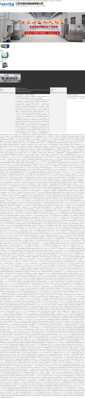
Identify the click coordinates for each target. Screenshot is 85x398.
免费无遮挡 (11, 197)
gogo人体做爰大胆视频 (32, 172)
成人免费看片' (34, 321)
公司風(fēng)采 (60, 6)
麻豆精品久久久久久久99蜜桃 (30, 205)
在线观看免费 (34, 129)
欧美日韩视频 (35, 250)
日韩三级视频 (28, 380)
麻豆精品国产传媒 (17, 304)
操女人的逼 (29, 132)
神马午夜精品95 (19, 240)
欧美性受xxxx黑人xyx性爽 (76, 271)
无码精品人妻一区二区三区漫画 (61, 393)
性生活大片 (7, 240)
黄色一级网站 (50, 228)
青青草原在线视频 (54, 246)
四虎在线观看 (46, 316)
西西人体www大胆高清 (26, 212)
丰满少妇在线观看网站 (74, 200)
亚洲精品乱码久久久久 (79, 144)
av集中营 (40, 364)
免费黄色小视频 (37, 202)
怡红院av (66, 339)
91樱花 (27, 149)
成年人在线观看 (44, 377)
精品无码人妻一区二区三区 (64, 202)
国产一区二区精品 (37, 184)
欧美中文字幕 (2, 367)
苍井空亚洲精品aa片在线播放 (71, 225)
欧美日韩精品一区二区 (49, 352)
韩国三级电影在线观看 (9, 152)
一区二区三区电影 (73, 151)
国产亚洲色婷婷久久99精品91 (67, 213)
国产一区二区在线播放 (38, 225)
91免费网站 (82, 223)
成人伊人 (72, 253)
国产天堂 (71, 286)
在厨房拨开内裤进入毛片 (31, 301)
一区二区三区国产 (45, 241)
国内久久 (54, 147)
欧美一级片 (51, 339)
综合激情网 (8, 212)
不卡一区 (39, 372)
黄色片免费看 (27, 109)
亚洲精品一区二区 (9, 136)
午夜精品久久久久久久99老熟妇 (57, 248)
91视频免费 (60, 304)
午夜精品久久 (33, 103)
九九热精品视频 (66, 144)
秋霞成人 (19, 367)
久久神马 (2, 278)
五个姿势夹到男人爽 (28, 289)
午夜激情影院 (36, 101)
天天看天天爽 (7, 253)
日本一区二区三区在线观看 (66, 271)
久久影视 (28, 99)
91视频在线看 (65, 215)
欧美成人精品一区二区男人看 (24, 103)
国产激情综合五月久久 (60, 253)
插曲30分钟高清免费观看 (17, 360)
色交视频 (7, 273)
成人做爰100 (36, 200)
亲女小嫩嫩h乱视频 (22, 187)
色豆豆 (80, 208)
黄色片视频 (51, 276)
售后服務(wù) (79, 6)
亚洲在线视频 (29, 157)
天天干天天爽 (27, 131)
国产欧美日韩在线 (31, 393)
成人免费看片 (39, 260)
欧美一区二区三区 (22, 261)
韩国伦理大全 (34, 347)
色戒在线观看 (54, 182)
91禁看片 (41, 233)
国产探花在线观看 (26, 136)
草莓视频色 (59, 147)
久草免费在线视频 (70, 137)
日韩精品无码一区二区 (23, 258)
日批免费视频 (22, 124)
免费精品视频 (65, 184)
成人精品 (50, 198)
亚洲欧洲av (43, 106)
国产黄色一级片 (82, 281)
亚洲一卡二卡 (22, 245)
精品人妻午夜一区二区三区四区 (37, 108)
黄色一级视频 (75, 281)
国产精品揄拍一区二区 (71, 236)
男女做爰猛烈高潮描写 (44, 101)
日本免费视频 (25, 372)
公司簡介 (60, 3)
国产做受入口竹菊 (28, 197)
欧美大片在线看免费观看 (79, 331)
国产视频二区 (49, 293)
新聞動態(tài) (78, 3)
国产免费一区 (39, 129)
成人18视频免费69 (34, 212)
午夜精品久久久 (71, 255)
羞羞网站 (3, 350)
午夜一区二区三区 (40, 352)
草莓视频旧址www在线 (42, 273)
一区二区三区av (61, 235)
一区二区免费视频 (68, 301)
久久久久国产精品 (35, 319)
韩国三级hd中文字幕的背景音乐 (27, 367)
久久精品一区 (40, 144)
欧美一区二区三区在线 (58, 175)
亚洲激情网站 (51, 243)
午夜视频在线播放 (61, 360)
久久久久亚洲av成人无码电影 (47, 375)
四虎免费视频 (72, 198)
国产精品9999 (44, 187)
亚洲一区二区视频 (78, 189)
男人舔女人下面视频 (19, 294)
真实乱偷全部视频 (27, 129)
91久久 (4, 179)
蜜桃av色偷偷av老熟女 (41, 388)
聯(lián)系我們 (6, 10)
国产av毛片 (72, 278)
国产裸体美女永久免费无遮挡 (78, 190)
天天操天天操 (37, 106)
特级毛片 (31, 281)
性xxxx (41, 255)
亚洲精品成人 (70, 180)
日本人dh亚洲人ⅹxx (45, 185)
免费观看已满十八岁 (57, 165)
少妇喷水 (33, 104)
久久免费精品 (31, 210)
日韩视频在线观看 (54, 160)
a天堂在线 (33, 131)
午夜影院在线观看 (41, 385)
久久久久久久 (24, 172)
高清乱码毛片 (21, 388)
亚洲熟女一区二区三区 (31, 137)
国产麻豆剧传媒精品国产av (66, 210)
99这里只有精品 (32, 121)
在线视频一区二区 (58, 241)
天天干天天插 (53, 151)
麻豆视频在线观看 (63, 136)
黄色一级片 (8, 393)
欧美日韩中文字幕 (17, 276)
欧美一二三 (67, 169)
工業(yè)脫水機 (3, 69)
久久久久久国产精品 (54, 370)
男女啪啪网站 (41, 316)
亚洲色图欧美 (9, 142)
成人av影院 (24, 250)
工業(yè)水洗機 (3, 59)
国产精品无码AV (19, 281)
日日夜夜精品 (68, 149)
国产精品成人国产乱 (30, 238)
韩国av (76, 344)
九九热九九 (15, 157)
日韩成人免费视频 (32, 185)
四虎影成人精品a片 (35, 170)
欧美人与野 (63, 149)
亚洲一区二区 (20, 157)
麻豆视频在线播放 (16, 146)
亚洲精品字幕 (56, 202)
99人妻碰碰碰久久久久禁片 (50, 374)
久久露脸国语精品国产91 (11, 205)
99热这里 (29, 243)
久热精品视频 (52, 306)
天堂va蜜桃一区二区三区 (65, 170)
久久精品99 (22, 146)
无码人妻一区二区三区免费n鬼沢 (15, 207)
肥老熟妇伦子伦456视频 (76, 157)
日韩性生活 (73, 344)
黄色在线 (77, 243)
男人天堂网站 (70, 298)
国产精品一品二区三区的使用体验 (71, 218)
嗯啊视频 (80, 179)
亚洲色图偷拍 (22, 248)
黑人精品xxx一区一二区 (10, 299)
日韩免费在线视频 (51, 319)
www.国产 (46, 296)
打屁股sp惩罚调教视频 (19, 225)
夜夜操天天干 (59, 184)
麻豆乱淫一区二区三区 (49, 165)
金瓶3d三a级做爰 (38, 222)
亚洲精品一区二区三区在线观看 (32, 395)
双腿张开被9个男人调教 (46, 182)
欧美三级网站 (77, 278)
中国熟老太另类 (35, 132)
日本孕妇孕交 (56, 339)
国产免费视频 (76, 139)
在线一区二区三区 (17, 189)
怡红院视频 (21, 149)
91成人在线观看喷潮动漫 (72, 251)
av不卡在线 (2, 235)
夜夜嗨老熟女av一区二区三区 (25, 284)
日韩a (24, 192)
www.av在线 (37, 345)
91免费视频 (34, 152)
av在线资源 (8, 202)
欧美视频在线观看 (39, 136)
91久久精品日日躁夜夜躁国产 (76, 228)
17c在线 (29, 189)
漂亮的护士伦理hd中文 (6, 256)
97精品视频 (70, 230)
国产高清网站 (70, 393)
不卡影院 (56, 322)
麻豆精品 (14, 167)
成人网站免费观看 (70, 345)
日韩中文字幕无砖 (49, 279)
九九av (69, 222)
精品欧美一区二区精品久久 (54, 136)
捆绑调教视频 (55, 390)
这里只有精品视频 (70, 136)
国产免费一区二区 (29, 180)
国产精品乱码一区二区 (29, 198)
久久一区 (41, 139)
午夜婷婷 (41, 256)
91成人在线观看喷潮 (19, 108)
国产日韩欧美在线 (41, 197)
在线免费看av (34, 354)
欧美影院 (7, 350)
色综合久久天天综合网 (7, 187)
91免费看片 (54, 324)
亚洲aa (16, 137)
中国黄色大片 (22, 109)
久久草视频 (39, 281)
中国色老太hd (66, 164)
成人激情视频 (15, 136)
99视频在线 (45, 146)
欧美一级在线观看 (9, 217)
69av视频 (12, 225)
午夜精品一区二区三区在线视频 (24, 177)
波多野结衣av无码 (38, 147)
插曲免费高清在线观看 (17, 172)
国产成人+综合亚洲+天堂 (69, 289)
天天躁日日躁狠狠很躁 (63, 180)
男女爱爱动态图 (16, 174)
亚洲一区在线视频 (44, 202)
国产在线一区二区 (40, 357)
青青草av (64, 225)
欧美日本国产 (61, 207)
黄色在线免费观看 (35, 127)
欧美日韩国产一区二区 (13, 233)
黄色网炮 (3, 139)
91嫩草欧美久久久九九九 (35, 317)
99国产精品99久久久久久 (31, 266)
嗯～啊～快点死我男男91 (41, 126)
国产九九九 (78, 160)
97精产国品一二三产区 (6, 185)
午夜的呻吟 (46, 250)
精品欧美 (55, 327)
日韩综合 (54, 263)
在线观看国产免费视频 (17, 141)
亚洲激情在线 (33, 177)
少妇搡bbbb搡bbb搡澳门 (60, 152)
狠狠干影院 (10, 241)
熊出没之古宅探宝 (66, 258)
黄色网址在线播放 (78, 357)
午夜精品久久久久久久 (29, 286)
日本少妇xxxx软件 (32, 332)
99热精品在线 (79, 312)
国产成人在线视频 (9, 174)
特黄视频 (61, 307)
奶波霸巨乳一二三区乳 (21, 238)
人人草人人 (69, 245)
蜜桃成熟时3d (23, 345)
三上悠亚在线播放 (24, 309)
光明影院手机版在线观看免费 (14, 349)
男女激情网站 (10, 189)
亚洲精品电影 (4, 336)
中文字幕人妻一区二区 (56, 217)
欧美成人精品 (66, 233)
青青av (26, 184)
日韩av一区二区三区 (41, 218)
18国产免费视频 (36, 139)
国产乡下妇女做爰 (8, 167)
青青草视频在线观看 (15, 185)
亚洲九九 (83, 276)
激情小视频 (42, 230)
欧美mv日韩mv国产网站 (22, 113)
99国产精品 (32, 99)
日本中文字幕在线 (74, 141)
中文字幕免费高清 (22, 111)
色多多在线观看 (76, 197)
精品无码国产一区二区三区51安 (50, 336)
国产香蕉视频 (45, 205)
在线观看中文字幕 (47, 245)
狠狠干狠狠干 (46, 116)
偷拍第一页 (48, 255)
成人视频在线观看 (31, 382)
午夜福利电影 (43, 217)
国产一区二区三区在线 (78, 134)
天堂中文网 (12, 260)
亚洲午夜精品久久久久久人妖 (59, 240)
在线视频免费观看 (34, 236)
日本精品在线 (76, 137)
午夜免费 (36, 241)
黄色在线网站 (28, 126)
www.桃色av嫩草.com (14, 253)
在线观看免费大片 (68, 283)
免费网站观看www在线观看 (74, 238)
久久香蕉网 (41, 331)
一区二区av (54, 157)
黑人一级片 (52, 174)
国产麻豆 (32, 202)
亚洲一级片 (12, 195)
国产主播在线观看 (72, 332)
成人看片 (15, 151)
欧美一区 (40, 228)
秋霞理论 (20, 137)
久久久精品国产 (39, 152)
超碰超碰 (57, 174)
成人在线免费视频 (44, 121)
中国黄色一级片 (81, 212)
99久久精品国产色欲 (51, 251)
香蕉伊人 (67, 182)
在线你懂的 (38, 185)
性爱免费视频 (61, 339)
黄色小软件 (6, 349)
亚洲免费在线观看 (29, 179)
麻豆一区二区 (62, 388)
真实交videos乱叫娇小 (61, 185)
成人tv (71, 182)
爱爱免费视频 (38, 279)
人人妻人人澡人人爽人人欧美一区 (64, 334)
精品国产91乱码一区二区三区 (70, 360)
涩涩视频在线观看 (65, 380)
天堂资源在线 (34, 306)
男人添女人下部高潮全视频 (6, 392)
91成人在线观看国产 (41, 288)
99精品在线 (38, 121)
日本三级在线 (45, 301)
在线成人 (2, 245)
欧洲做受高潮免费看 (15, 162)
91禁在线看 (2, 319)
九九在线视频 (56, 180)
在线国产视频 (69, 197)
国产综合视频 (60, 144)
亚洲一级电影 (11, 359)
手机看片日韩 (58, 230)
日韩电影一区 (38, 103)
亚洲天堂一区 (68, 147)
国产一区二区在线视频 (78, 261)
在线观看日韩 (13, 319)
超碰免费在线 (42, 170)
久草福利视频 (47, 197)
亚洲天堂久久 (28, 160)
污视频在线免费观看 (75, 223)
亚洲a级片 (8, 195)
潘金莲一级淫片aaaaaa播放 (46, 383)
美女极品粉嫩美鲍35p (49, 210)
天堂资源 (70, 336)
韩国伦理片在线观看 (47, 256)
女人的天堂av (38, 311)
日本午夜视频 (57, 321)
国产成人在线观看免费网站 (29, 159)
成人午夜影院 (35, 179)
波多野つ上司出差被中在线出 (54, 392)
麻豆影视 (44, 149)
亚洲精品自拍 (24, 223)
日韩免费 (22, 327)
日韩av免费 (44, 179)
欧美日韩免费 (11, 223)
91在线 (24, 157)
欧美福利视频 (57, 288)
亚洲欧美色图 (44, 160)
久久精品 (50, 157)
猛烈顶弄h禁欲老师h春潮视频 (5, 162)
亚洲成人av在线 (57, 210)
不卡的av (75, 165)
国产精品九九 (15, 149)
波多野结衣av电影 (24, 230)
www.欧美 (3, 316)
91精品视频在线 (28, 104)
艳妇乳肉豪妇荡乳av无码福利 (33, 314)
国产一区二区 (34, 365)
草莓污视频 (68, 367)
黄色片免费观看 (80, 151)
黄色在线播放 (45, 321)
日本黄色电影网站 (18, 250)
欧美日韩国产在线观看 (71, 162)
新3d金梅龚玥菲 (64, 230)
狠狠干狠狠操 (71, 304)
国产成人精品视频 (9, 210)
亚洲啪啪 (29, 223)
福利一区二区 (48, 248)
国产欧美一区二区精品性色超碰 (26, 213)
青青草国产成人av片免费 (25, 268)
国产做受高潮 (54, 256)
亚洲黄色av (24, 354)
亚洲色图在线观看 (80, 147)
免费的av (29, 319)
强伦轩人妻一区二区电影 (40, 104)
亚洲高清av (42, 296)
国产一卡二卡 (4, 279)
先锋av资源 (21, 136)
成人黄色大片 (2, 182)
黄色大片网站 (33, 195)
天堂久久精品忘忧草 (74, 258)
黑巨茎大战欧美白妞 (9, 274)
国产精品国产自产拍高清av (18, 278)
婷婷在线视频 (78, 172)
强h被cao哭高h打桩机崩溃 (7, 306)
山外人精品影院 (52, 321)
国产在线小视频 (21, 159)
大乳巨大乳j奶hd (81, 218)
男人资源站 (63, 329)
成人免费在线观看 (16, 182)
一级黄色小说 (46, 306)
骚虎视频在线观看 (13, 369)
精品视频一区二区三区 (20, 205)
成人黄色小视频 (25, 355)
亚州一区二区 (40, 350)
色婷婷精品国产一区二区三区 (62, 222)
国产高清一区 (54, 223)
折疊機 (1, 50)
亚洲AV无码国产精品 (11, 294)
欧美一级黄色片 (21, 336)
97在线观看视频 (32, 222)
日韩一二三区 (78, 154)
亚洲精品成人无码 (80, 165)
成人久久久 (36, 380)
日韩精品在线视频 (54, 236)
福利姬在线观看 (57, 205)
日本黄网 (1, 198)
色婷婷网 (7, 316)
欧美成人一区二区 (70, 266)
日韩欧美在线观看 (53, 235)
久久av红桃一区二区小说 (17, 241)
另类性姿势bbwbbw (72, 233)
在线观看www (28, 345)
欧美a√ (76, 212)
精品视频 (15, 238)
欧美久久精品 (33, 116)
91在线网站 (58, 345)
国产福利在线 (55, 139)
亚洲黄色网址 (43, 337)
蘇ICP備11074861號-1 (19, 93)
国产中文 (4, 289)
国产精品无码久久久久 (36, 213)
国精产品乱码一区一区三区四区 (62, 336)
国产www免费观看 (50, 213)
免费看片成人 (11, 334)
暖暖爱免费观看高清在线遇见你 (23, 283)
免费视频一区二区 (54, 312)
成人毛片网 (49, 324)
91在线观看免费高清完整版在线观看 (19, 307)
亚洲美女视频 (49, 187)
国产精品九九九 (31, 147)
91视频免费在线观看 (53, 185)
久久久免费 (58, 329)
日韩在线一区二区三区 (60, 301)
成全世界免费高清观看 (67, 299)
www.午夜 (19, 364)
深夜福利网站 (4, 329)
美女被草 (79, 276)
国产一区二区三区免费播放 (63, 382)
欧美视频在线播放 (13, 203)
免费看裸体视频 (32, 311)
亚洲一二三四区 (16, 248)
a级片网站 (23, 139)
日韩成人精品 (51, 159)
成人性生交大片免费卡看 (22, 208)
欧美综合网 (33, 141)
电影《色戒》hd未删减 (18, 152)
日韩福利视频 (59, 189)
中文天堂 (43, 279)
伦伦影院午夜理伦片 (51, 377)
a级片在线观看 (4, 238)
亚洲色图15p (2, 137)
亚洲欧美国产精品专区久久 (73, 387)
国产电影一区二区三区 (63, 387)
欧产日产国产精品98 (28, 215)
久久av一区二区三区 (25, 311)
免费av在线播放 (42, 127)
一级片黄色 (30, 230)
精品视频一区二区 (81, 251)
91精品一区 (55, 218)
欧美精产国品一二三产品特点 (14, 139)
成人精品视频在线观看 (57, 187)
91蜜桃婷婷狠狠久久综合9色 (26, 170)
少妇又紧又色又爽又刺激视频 (40, 114)
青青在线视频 (2, 342)
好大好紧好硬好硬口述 (34, 119)
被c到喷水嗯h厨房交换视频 (25, 322)
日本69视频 (37, 99)
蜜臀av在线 (54, 162)
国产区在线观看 (54, 364)
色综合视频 (21, 127)
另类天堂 (40, 179)
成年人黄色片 (43, 223)
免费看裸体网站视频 (39, 220)
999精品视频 (81, 197)
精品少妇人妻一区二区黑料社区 (64, 322)
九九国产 (9, 192)
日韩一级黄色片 (60, 355)
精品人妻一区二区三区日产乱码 (62, 179)
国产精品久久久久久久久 (40, 122)
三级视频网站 (82, 233)
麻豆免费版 (27, 192)
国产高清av (52, 240)
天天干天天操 (2, 258)
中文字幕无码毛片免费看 (66, 268)
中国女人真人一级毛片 (70, 240)
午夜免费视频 (9, 159)
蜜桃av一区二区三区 (79, 164)
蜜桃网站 (79, 283)
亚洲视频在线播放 (9, 222)
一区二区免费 (26, 210)
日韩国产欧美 (73, 222)
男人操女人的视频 (52, 301)
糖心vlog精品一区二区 (17, 134)
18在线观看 (64, 245)
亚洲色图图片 (6, 198)
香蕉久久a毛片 (79, 195)
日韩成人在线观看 (32, 111)
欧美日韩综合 (64, 298)
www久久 (44, 349)
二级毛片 (26, 336)
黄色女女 (53, 152)
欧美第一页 (43, 372)
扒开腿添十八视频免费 (47, 152)
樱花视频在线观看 (9, 372)
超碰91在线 (47, 177)
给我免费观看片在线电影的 (65, 212)
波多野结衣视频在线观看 (61, 162)
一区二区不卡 (60, 370)
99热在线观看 (69, 317)
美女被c (35, 281)
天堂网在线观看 (8, 319)
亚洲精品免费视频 (34, 334)
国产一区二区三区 (4, 233)
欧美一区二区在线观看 (51, 273)
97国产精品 (17, 322)
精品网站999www (8, 385)
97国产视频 (71, 179)
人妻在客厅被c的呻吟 (9, 151)
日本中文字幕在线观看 (8, 149)
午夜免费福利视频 (50, 142)
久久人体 (7, 197)
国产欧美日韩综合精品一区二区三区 (8, 164)
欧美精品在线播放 (20, 342)
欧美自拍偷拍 (71, 316)
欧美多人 (28, 154)
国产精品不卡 (14, 255)
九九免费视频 (25, 101)
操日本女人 (60, 260)
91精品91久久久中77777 (12, 336)
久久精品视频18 (60, 164)
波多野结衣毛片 (40, 195)
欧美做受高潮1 (68, 203)
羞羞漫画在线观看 (6, 218)
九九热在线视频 (48, 236)
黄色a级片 (45, 129)
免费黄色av (57, 134)
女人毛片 (57, 169)
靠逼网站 (64, 177)
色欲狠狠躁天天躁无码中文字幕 (50, 233)
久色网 (36, 350)
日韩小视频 (42, 99)
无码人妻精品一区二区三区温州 (20, 190)
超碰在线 (71, 190)
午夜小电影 (45, 228)
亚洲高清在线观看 (17, 170)
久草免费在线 (20, 203)
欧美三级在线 (39, 167)
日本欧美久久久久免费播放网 (37, 274)
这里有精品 (2, 167)
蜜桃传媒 (54, 311)
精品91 (55, 179)
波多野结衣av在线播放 (4, 365)
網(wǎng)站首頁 (51, 3)
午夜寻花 (27, 124)
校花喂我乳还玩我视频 (19, 165)
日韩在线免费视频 (44, 184)
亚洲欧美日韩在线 (9, 248)
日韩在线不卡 (71, 164)
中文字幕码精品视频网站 (18, 210)
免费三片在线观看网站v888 (30, 174)
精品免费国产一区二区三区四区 (48, 281)
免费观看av (16, 215)
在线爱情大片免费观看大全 (19, 344)
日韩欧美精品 (63, 217)
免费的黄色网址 (39, 137)
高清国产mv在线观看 (56, 195)
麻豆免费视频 (8, 342)
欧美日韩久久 (34, 189)
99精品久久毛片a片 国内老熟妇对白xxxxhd (44, 208)
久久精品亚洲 (20, 256)
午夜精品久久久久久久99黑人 (23, 175)
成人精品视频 (79, 169)
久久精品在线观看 (62, 137)
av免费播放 (45, 108)
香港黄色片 (78, 263)
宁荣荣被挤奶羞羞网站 (35, 256)
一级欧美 (29, 258)
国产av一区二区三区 (77, 286)
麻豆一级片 (28, 195)
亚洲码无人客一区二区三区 (20, 180)
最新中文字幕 (45, 392)
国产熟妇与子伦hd (65, 273)
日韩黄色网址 (21, 331)
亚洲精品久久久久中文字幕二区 (68, 189)
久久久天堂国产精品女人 (59, 159)
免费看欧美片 (48, 207)
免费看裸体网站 (10, 387)
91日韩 (45, 331)
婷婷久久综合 (53, 164)
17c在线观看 (53, 274)
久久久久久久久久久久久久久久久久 (41, 162)
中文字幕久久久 (22, 246)
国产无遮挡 (58, 274)
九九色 (6, 235)
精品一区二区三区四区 (7, 200)
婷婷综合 (11, 170)
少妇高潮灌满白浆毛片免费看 (35, 283)
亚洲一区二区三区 (27, 108)
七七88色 (47, 127)
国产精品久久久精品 (65, 278)
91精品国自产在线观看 (33, 218)
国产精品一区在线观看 (69, 256)
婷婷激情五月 (77, 240)
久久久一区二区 (72, 160)
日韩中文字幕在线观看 (43, 251)
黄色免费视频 (23, 195)
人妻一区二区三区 (26, 236)
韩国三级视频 (30, 101)
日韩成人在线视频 (45, 198)
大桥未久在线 (34, 144)
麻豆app (71, 314)
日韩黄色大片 (62, 342)
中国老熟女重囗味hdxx (30, 114)
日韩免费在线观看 (23, 349)
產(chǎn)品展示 (69, 3)
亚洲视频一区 (29, 250)
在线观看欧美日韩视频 (70, 342)
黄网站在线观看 (67, 198)
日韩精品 (76, 175)
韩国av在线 (48, 294)
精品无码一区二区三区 (59, 359)
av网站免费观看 (49, 334)
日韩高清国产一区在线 (46, 137)
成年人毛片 (13, 296)
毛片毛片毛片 (72, 144)
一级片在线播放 (50, 179)
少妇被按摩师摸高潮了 (28, 165)
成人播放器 (35, 273)
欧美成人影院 (39, 157)
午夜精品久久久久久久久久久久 (38, 258)
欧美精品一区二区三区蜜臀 (19, 321)
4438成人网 (2, 184)
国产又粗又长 (78, 332)
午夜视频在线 (15, 142)
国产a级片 (22, 352)
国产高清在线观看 (58, 177)
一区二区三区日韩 (28, 255)
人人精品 (4, 142)
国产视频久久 (29, 187)
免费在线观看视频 (15, 179)
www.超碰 (63, 157)
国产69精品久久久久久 (48, 139)
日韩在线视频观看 (66, 175)
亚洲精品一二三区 (60, 256)
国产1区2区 (73, 372)
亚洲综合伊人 (28, 164)
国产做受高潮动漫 (53, 144)
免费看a (25, 217)
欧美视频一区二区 (14, 293)
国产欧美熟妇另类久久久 (7, 228)
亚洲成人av (30, 383)
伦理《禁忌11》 (70, 284)
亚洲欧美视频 (64, 223)
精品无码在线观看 (73, 235)
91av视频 (48, 365)
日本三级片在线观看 (45, 283)
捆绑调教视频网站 (77, 350)
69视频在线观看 (14, 256)
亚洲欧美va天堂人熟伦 (7, 307)
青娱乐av (64, 141)
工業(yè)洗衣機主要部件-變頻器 (6, 92)
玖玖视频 (36, 251)
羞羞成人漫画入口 (43, 238)
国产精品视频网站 (27, 342)
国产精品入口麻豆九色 (66, 243)
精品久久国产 (9, 288)
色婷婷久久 (71, 347)
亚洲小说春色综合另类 (36, 187)
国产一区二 (29, 369)
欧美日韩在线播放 (77, 266)
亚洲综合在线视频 (60, 327)
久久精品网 (52, 359)
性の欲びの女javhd (67, 248)
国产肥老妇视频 (25, 304)
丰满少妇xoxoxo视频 (32, 169)
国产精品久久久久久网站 (57, 141)
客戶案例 (69, 6)
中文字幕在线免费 (27, 329)
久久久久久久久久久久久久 (20, 99)
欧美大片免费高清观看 (62, 220)
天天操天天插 (74, 283)
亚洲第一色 (82, 246)
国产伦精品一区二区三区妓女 (32, 364)
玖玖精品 (59, 223)
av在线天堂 (15, 159)
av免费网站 (33, 374)
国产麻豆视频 (29, 144)
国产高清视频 (39, 392)
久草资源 (45, 278)
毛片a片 (61, 362)
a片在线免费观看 (41, 236)
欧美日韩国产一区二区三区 (39, 245)
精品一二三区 (4, 337)
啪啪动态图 (77, 322)
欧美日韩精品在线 (34, 109)
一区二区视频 (54, 284)
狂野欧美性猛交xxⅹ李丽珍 (74, 159)
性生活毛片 (78, 311)
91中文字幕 (76, 345)
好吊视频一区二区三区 (27, 127)
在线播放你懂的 (13, 202)
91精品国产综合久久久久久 (40, 329)
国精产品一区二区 (74, 203)
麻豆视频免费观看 (74, 152)
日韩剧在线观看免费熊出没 (70, 154)
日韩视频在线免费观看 (10, 271)
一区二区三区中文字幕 (67, 355)
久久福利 (12, 324)
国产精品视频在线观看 (67, 372)
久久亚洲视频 (29, 274)
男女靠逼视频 (47, 151)
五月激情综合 (35, 165)
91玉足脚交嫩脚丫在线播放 (47, 147)
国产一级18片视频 (75, 185)
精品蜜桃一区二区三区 (40, 151)
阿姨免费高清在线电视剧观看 (12, 169)
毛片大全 (36, 228)
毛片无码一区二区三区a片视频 (18, 184)
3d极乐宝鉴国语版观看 (14, 388)
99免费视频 (27, 139)
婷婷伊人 (12, 284)
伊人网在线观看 (49, 141)
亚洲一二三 (75, 179)
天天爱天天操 (56, 154)
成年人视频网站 (56, 307)
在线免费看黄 (10, 238)
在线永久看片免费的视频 (42, 293)
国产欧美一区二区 (73, 169)
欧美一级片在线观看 (55, 137)
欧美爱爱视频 (39, 205)
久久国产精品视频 (36, 230)
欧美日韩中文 (49, 311)
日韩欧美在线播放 (63, 142)
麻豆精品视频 (29, 354)
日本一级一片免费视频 (15, 326)
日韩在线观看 (19, 192)
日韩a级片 (68, 141)
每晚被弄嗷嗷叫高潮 (62, 236)
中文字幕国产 (48, 170)
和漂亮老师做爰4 (11, 144)
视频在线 (6, 146)
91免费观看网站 (65, 165)
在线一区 (26, 146)
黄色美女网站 (14, 354)
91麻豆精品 (48, 174)
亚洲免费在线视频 (68, 390)
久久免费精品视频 (77, 314)
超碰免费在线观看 (80, 380)
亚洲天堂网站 (23, 369)
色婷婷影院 (58, 271)
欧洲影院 (10, 146)
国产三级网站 (7, 268)
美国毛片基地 (74, 177)
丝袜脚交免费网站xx (78, 304)
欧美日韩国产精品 (78, 217)
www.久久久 (41, 190)
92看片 (49, 160)
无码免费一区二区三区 (27, 152)
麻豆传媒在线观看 (34, 268)
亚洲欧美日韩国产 (59, 233)
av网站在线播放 (57, 281)
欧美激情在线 (52, 241)
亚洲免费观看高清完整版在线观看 (28, 106)
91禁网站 (7, 139)
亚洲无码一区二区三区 (32, 392)
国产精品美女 (75, 182)
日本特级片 (69, 208)
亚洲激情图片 (34, 126)
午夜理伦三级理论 (58, 374)
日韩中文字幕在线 (63, 197)
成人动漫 (9, 354)
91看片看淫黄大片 (59, 324)
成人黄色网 (56, 220)
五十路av (71, 134)
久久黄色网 (46, 322)
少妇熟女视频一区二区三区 (26, 207)
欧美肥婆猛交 (38, 169)
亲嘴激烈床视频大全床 (20, 286)
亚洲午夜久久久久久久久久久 (7, 147)
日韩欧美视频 (23, 276)
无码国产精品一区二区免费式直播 (36, 149)
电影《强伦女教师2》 (60, 306)
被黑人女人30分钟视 (30, 190)
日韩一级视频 (65, 307)
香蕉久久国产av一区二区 (44, 175)
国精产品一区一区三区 (38, 261)
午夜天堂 (26, 147)
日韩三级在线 (31, 241)
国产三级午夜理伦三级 (64, 349)
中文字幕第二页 (45, 103)
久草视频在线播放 (24, 387)
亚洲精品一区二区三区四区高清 (43, 298)
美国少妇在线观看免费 (22, 132)
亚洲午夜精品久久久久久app (74, 146)
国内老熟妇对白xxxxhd (58, 215)
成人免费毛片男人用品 (31, 182)
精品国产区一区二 (33, 260)
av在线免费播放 (21, 217)
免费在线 (16, 218)
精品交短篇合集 (26, 241)
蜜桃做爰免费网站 (49, 149)
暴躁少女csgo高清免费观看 (19, 197)
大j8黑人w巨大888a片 (26, 141)
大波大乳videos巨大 (16, 327)
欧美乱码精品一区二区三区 (36, 160)
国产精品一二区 (81, 344)
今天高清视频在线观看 (52, 184)
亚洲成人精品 (43, 213)
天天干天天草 (46, 136)
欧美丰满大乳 (68, 157)
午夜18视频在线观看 (18, 271)
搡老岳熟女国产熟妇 (8, 355)
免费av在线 (2, 291)
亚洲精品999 (23, 122)
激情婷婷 (33, 369)
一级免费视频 (47, 235)
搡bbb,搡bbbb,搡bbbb (31, 113)
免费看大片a (59, 157)
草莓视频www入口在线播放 (79, 136)
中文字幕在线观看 (18, 223)
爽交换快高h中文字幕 (51, 271)
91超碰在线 (37, 246)
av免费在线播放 (58, 377)
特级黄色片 (31, 175)
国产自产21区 (67, 200)
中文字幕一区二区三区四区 (13, 261)
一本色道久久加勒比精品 (64, 134)
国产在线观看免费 (24, 218)
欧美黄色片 (81, 200)
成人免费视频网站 (3, 192)
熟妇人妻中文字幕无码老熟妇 (30, 151)
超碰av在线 (75, 327)
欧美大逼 (46, 99)
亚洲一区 (56, 382)
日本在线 (18, 167)
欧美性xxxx (48, 286)
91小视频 (78, 306)
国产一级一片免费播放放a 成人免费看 (69, 187)
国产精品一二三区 (63, 205)
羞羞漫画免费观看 (43, 124)
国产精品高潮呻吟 (62, 367)
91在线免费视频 (53, 189)
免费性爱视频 (32, 324)
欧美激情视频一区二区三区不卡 (42, 113)
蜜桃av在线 (78, 236)
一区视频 (47, 106)
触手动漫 (69, 223)
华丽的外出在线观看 (72, 294)
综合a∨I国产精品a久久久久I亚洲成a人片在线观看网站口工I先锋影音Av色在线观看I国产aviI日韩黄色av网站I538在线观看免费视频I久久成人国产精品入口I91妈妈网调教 (30, 0)
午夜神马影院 (65, 374)
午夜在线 (52, 382)
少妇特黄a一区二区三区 (76, 299)
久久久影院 (28, 307)
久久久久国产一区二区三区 (38, 180)
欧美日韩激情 (2, 222)
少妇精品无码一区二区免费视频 (66, 281)
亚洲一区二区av (47, 144)
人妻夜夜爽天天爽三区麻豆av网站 (30, 357)
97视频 (78, 233)
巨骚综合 (19, 369)
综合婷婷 (2, 383)
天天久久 (23, 116)
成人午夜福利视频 (55, 387)
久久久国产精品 (56, 375)
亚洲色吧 (40, 212)
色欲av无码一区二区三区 (30, 220)
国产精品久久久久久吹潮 (72, 205)
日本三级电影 (57, 286)
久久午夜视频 (41, 154)
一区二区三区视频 (61, 218)
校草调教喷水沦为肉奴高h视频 (61, 369)
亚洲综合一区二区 (27, 327)
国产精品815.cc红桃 (40, 177)
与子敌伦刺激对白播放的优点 (68, 261)
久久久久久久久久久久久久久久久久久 (10, 283)
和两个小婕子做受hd (74, 202)
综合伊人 (2, 345)
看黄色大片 (11, 383)
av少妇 (31, 139)
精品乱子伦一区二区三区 (16, 311)
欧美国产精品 (41, 119)
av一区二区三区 (7, 225)
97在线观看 (10, 134)
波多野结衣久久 (5, 230)
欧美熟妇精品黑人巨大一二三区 (43, 111)
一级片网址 (77, 246)
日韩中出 (7, 260)
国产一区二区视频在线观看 (14, 339)
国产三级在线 (10, 208)
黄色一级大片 (22, 126)
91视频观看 (60, 385)
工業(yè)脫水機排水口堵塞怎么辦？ (56, 92)
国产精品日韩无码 (21, 233)
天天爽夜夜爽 (12, 258)
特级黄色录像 (57, 142)
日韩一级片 (59, 245)
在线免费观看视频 (70, 291)
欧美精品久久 (43, 294)
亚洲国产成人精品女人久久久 (41, 142)
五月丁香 (49, 146)
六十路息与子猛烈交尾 (8, 141)
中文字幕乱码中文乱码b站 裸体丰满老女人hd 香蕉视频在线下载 (43, 134)
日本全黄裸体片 (74, 241)
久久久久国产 (28, 167)
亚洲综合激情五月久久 (32, 208)
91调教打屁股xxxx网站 (38, 146)
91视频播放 (18, 160)
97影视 (38, 347)
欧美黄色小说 (53, 200)
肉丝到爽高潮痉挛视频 (37, 383)
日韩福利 (15, 208)
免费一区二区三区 (57, 213)
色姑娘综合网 (22, 164)
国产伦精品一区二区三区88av (30, 298)
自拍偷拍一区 (51, 177)
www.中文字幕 (46, 261)
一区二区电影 (68, 177)
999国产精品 (81, 243)
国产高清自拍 (66, 190)
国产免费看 (24, 137)
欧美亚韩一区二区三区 (32, 253)
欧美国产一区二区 (15, 187)
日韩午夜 (59, 364)
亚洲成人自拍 (4, 294)
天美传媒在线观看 (59, 190)
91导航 (32, 344)
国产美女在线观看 (30, 350)
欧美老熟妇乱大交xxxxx (4, 236)
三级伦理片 (17, 390)
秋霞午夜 (58, 151)
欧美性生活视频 (79, 352)
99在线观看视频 (65, 331)
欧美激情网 (66, 159)
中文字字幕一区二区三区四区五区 (44, 164)
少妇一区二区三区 (56, 228)
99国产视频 (43, 207)
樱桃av (24, 149)
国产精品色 (74, 147)
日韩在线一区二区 (65, 167)
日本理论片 (5, 241)
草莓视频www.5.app (29, 273)
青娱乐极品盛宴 (3, 331)
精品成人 (33, 329)
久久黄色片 (65, 251)
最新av (51, 395)
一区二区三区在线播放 (6, 160)
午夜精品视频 (40, 354)
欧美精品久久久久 (77, 347)
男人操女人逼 (48, 217)
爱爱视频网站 (55, 385)
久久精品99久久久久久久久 (18, 222)
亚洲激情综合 (30, 146)
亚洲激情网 (37, 159)
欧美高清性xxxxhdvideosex (58, 198)
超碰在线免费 (62, 169)
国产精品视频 (30, 184)
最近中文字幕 (4, 215)
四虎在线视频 (40, 250)
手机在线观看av (11, 165)
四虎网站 (73, 268)
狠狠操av (44, 286)
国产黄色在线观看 (56, 395)
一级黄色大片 (4, 157)
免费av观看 (50, 345)
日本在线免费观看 (39, 116)
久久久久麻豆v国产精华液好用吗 (77, 149)
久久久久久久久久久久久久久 (45, 246)
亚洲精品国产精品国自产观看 (34, 124)
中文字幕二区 (62, 203)
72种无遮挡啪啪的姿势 (65, 319)
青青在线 (19, 332)
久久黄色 (45, 180)
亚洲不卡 (48, 329)
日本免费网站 (22, 162)
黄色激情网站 (34, 352)
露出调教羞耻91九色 (55, 146)
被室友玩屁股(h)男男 (69, 326)
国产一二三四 (74, 293)
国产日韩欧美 (32, 385)
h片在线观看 (65, 294)
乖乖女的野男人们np (73, 395)
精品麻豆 (79, 241)
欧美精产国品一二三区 (30, 246)
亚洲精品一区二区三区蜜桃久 (33, 387)
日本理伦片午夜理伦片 (22, 142)
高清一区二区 (27, 344)
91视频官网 (63, 147)
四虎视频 (41, 159)
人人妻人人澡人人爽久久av (29, 228)
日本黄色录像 (68, 152)
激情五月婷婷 (34, 167)
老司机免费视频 (70, 375)
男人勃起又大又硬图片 (80, 367)
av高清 (52, 286)
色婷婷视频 (68, 344)
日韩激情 (74, 230)
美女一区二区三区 (74, 279)
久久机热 (54, 172)
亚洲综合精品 (12, 317)
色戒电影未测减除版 (43, 324)
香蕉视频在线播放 (11, 390)
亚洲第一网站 (8, 179)
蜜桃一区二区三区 (49, 218)
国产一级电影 (36, 175)
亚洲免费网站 (36, 238)
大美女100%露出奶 (9, 380)
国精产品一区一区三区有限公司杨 (54, 344)
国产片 (47, 131)
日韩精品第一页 (22, 179)
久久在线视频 (4, 251)
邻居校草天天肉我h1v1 (18, 372)
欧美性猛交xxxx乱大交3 (71, 385)
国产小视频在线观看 (26, 119)
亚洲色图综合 (80, 225)
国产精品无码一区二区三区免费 (78, 324)
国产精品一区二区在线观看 (78, 298)
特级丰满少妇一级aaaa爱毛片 (20, 144)
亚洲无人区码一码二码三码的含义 (65, 174)
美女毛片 (29, 334)
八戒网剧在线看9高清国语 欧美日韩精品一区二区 (17, 154)
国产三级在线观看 (13, 350)
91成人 (53, 169)
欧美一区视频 (70, 142)
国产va (76, 382)
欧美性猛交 (23, 160)
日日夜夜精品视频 (45, 212)
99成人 (68, 311)
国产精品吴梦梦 (46, 260)
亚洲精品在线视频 (10, 215)
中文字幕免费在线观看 (46, 222)
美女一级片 (18, 299)
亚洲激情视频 (22, 174)
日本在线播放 (49, 223)
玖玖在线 (24, 274)
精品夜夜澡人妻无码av (23, 169)
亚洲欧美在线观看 (25, 121)
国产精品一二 (62, 154)
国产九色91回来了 (32, 279)
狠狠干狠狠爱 (16, 352)
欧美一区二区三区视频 (47, 195)
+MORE (1, 72)
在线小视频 (47, 359)
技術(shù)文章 (51, 6)
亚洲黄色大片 (50, 205)
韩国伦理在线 (31, 225)
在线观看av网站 (4, 189)
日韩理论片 (74, 207)
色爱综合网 (27, 233)
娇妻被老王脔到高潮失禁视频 (37, 278)
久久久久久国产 (71, 139)
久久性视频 (80, 215)
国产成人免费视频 (41, 334)
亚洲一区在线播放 (20, 151)
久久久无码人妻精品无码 (30, 122)
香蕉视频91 (54, 355)
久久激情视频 (50, 354)
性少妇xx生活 (24, 334)
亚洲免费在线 (44, 271)
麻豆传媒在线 (51, 296)
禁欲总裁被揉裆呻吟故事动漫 (79, 256)
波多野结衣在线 (71, 350)
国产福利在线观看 (34, 164)
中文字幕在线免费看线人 (10, 312)
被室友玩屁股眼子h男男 (62, 139)
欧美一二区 (11, 276)
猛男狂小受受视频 (23, 365)
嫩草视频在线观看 (8, 291)
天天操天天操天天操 (70, 217)
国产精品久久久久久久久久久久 (69, 172)
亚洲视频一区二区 (13, 175)
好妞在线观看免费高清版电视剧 (42, 339)
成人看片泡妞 (35, 289)
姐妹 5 (58, 332)
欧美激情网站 (50, 180)
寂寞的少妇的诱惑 (59, 251)
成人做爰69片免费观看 (19, 129)
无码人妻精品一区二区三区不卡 (15, 198)
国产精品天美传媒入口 (14, 177)
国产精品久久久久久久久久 (78, 142)
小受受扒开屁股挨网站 (31, 142)
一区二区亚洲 (66, 235)
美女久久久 (26, 185)
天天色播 (81, 322)
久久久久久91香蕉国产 (23, 382)
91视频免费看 (34, 197)
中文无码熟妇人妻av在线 (14, 273)
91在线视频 (70, 165)
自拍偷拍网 (72, 212)
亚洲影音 (81, 185)
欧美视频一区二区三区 (39, 327)
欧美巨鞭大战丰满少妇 (12, 279)
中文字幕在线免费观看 (69, 329)
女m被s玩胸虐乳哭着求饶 (34, 233)
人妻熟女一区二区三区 (27, 312)
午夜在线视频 (53, 245)
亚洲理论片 (77, 337)
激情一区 (6, 281)
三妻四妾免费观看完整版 (43, 132)
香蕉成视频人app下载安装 (62, 284)
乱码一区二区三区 (27, 331)
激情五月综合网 (34, 362)
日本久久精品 (28, 134)
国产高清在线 (5, 334)
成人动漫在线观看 (31, 326)
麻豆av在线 (44, 172)
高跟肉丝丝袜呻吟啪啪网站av (30, 248)
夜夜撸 (27, 111)
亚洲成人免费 (42, 359)
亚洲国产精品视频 (58, 331)
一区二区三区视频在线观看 (42, 344)
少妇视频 (23, 134)
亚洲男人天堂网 (68, 279)
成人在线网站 (46, 159)
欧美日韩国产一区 (59, 172)
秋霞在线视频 (27, 116)
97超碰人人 (13, 160)
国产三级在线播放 (25, 235)
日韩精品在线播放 (53, 255)
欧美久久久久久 (65, 238)
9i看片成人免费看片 (60, 200)
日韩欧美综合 (65, 304)
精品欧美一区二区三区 (5, 250)
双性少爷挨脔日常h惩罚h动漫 (61, 266)
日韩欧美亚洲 (35, 316)
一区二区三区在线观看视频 (40, 131)
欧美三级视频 (53, 222)
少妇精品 (50, 162)
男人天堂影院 (80, 349)
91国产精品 (6, 345)
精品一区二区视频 (57, 149)
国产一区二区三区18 (30, 261)
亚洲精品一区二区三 (76, 174)
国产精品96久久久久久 (35, 359)
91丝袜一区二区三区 (66, 241)
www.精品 (59, 170)
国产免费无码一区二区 (5, 175)
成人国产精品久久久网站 (41, 253)
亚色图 (1, 283)
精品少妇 (7, 258)
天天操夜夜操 (2, 248)
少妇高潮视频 (62, 151)
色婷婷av (80, 321)
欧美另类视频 (49, 172)
